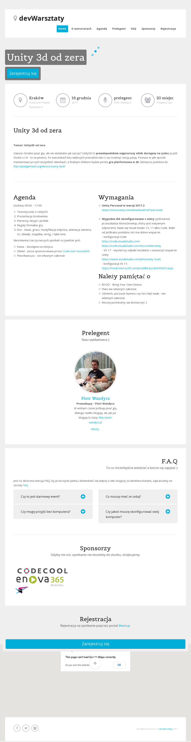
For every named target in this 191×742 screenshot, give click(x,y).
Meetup (124, 625)
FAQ (133, 28)
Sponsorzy (148, 28)
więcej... (95, 429)
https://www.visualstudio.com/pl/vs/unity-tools (131, 259)
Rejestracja (168, 28)
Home (62, 28)
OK (119, 665)
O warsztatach (81, 28)
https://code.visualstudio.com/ (121, 241)
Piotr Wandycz (95, 398)
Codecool (69, 251)
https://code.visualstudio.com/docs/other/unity (131, 246)
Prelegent (119, 28)
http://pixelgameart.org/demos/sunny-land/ (39, 166)
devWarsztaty (166, 729)
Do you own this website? (78, 666)
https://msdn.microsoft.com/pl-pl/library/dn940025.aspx (137, 268)
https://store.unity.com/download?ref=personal (132, 210)
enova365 (83, 251)
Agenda (102, 28)
